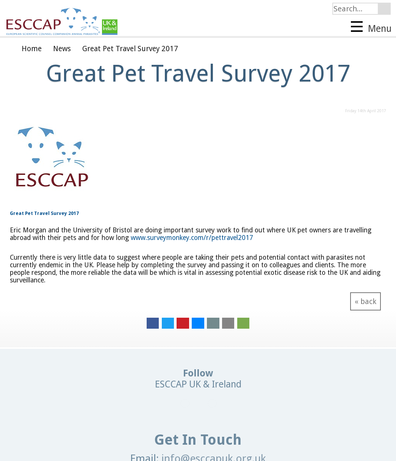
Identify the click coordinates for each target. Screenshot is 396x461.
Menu (371, 27)
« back (365, 301)
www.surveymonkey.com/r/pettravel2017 (192, 237)
